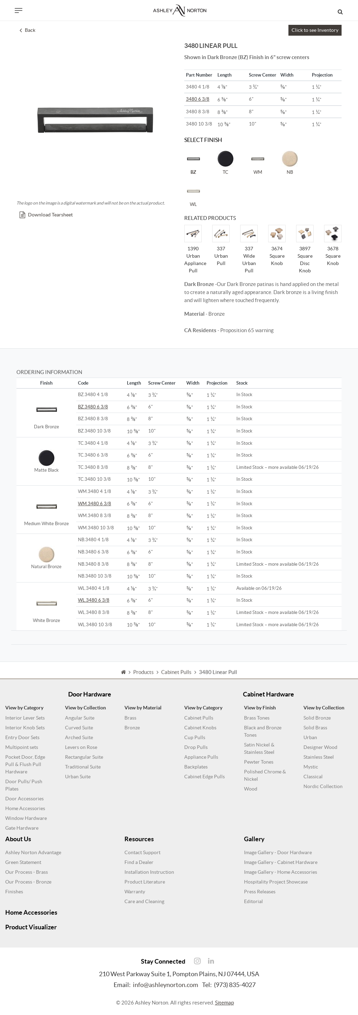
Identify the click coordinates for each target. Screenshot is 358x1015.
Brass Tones (257, 718)
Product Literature (144, 882)
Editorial (253, 901)
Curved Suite (79, 727)
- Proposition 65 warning (229, 330)
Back (27, 30)
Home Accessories (25, 808)
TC (225, 162)
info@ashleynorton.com (165, 984)
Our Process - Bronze (28, 882)
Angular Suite (79, 718)
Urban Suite (78, 776)
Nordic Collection (323, 786)
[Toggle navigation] (18, 10)
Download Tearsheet (46, 214)
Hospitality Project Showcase (276, 882)
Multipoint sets (21, 747)
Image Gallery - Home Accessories (280, 872)
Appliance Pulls (201, 757)
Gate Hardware (21, 828)
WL (193, 194)
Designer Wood (320, 747)
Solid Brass (315, 727)
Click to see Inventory (315, 30)
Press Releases (259, 891)
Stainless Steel (318, 757)
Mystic (310, 767)
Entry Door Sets (22, 737)
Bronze (132, 727)
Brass (130, 718)
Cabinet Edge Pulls (204, 776)
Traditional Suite (83, 767)
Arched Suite (79, 737)
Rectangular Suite (84, 757)
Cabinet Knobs (200, 727)
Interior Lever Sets (25, 718)
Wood (250, 789)
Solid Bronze (317, 718)
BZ (193, 162)
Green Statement (23, 862)
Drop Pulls (196, 747)
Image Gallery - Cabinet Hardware (280, 862)
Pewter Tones (258, 762)
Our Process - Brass (26, 872)
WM (258, 162)
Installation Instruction (149, 872)
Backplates (196, 767)
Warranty (134, 891)
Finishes (14, 891)
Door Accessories (24, 798)
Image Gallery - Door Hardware (278, 852)
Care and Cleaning (144, 901)
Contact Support (142, 852)
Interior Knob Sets (25, 727)
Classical (313, 776)
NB (290, 162)
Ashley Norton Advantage (33, 852)
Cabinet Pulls (198, 718)
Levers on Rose (81, 747)
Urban (310, 737)
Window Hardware (26, 818)
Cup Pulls (194, 737)
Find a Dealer (138, 862)
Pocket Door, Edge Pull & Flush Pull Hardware (25, 764)
